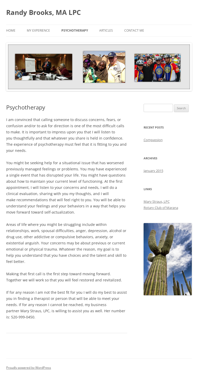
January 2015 (153, 170)
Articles (106, 30)
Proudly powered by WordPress (28, 367)
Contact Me (134, 30)
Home (10, 30)
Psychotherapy (74, 30)
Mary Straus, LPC (157, 201)
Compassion (153, 139)
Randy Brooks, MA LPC (43, 12)
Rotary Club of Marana (161, 207)
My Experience (38, 30)
